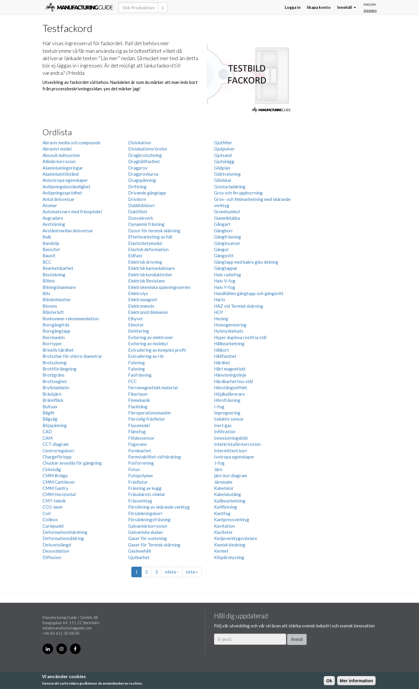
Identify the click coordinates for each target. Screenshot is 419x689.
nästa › (171, 571)
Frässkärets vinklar (146, 494)
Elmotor (136, 324)
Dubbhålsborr (141, 205)
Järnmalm (223, 482)
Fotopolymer (140, 475)
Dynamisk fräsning (146, 224)
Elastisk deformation (148, 249)
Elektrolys (138, 293)
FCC (132, 381)
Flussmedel (139, 425)
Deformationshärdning (65, 532)
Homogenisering (230, 324)
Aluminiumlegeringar (63, 167)
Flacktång (137, 406)
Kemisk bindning (229, 544)
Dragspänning (142, 180)
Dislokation (139, 142)
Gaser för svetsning (147, 538)
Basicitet (51, 249)
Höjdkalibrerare (229, 394)
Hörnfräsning (227, 400)
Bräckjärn (52, 394)
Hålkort (221, 350)
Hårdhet (222, 362)
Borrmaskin (54, 337)
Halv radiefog (227, 274)
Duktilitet (137, 211)
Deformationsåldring (63, 538)
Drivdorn (137, 199)
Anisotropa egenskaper (65, 180)
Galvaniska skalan (145, 532)
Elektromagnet (142, 299)
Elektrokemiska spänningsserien (159, 287)
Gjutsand (223, 155)
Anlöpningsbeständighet (66, 186)
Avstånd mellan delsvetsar (68, 230)
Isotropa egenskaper (234, 456)
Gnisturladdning (229, 186)
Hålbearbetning (229, 343)
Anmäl (297, 639)
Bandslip (51, 243)
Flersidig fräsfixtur (146, 418)
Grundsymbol (227, 211)
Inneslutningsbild (230, 438)
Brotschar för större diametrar (72, 356)
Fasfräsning (140, 374)
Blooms (50, 306)
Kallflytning (225, 506)
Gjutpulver (224, 148)
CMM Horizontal (59, 494)
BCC (47, 262)
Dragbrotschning (145, 155)
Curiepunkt (53, 526)
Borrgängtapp (56, 331)
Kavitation (224, 526)
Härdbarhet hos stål (233, 381)
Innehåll (346, 7)
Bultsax (50, 406)
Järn (218, 469)
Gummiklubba (227, 218)
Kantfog (222, 513)
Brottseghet (55, 381)
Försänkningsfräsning (149, 519)
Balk (47, 236)
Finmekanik (139, 400)
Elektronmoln (141, 306)
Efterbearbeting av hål (150, 236)
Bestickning (54, 274)
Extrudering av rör (146, 356)
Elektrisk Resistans (146, 280)
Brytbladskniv (56, 387)
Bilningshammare (59, 287)
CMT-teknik (54, 500)
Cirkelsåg (52, 469)
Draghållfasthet (144, 161)
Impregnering (227, 412)
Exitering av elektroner (150, 337)
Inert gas (223, 425)
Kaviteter (223, 532)
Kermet (221, 550)
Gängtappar (226, 268)
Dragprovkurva (143, 174)
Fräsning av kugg (145, 488)
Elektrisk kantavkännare (151, 268)
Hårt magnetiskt (230, 368)
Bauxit (49, 255)
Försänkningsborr (145, 513)
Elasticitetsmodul (145, 243)
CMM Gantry (55, 488)
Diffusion (52, 557)
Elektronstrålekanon (148, 312)
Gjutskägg (224, 161)
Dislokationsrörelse (147, 148)
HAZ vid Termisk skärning (238, 306)
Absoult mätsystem (61, 155)
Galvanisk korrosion (147, 526)
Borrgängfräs (56, 324)
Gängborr (223, 230)
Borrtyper (52, 343)
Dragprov (137, 167)
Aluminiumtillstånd (61, 174)
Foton (134, 469)
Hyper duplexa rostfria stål (240, 337)
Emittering (138, 331)
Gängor (221, 249)
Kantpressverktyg (231, 519)
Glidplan (222, 167)
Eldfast (135, 255)
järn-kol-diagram (230, 475)
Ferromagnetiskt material (153, 387)
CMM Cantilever (59, 482)
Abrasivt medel (57, 148)
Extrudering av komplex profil (157, 350)
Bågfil (48, 412)
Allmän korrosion (59, 161)
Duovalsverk (140, 218)
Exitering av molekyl (148, 343)
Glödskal (222, 180)
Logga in (293, 7)
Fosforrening (141, 462)
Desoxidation (56, 550)
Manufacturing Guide (79, 7)
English (370, 4)
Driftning (137, 186)
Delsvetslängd (57, 544)
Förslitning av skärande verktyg (159, 506)
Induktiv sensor (229, 418)
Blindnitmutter (57, 299)
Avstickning (54, 224)
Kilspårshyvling (229, 557)
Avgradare (53, 218)
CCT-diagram (56, 444)
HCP (218, 312)
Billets (49, 280)
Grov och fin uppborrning (238, 192)
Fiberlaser (138, 394)
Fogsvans (137, 444)
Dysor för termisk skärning (154, 230)
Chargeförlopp (57, 456)
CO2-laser (53, 506)
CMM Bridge (55, 475)
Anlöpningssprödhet (62, 192)
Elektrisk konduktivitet (150, 274)
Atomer (50, 205)
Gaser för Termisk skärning (154, 544)
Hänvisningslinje (230, 374)
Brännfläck (53, 400)
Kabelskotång (227, 494)
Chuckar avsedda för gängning (72, 462)
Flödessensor (141, 438)
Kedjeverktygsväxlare (235, 538)
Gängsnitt (224, 255)
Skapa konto (319, 7)
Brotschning (55, 362)
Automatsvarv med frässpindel (72, 211)
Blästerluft (53, 312)
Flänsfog (137, 431)
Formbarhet (139, 450)
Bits (46, 293)
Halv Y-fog (224, 287)
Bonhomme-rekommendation (71, 318)
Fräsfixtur (138, 482)
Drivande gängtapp (147, 192)
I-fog (219, 406)
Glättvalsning (227, 174)
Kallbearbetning (229, 500)
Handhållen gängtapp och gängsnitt (249, 293)
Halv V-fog (224, 280)
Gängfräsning (227, 236)
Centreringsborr (58, 450)
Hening (221, 318)
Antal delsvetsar (58, 199)
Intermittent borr (230, 450)
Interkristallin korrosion (237, 444)
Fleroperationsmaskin (149, 412)
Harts (219, 299)
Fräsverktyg (140, 500)
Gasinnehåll (139, 550)
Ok (329, 680)
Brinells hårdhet (58, 350)
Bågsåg (50, 418)
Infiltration (224, 431)
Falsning (136, 362)
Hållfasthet (225, 356)
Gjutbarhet (139, 557)
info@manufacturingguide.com (67, 628)
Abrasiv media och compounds (72, 142)
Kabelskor (224, 488)
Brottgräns (54, 374)
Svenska (370, 10)
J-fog (219, 462)
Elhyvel (135, 318)
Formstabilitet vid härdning (154, 456)
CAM (47, 438)
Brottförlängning (60, 368)
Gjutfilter (223, 142)
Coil (46, 513)
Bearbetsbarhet (58, 268)
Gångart (222, 224)
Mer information (356, 680)
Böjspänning (55, 425)
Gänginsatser (227, 243)
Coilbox (50, 519)
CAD (47, 431)
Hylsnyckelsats (228, 331)
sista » (192, 571)
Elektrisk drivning (145, 262)
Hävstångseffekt (230, 387)
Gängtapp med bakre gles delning (246, 262)
